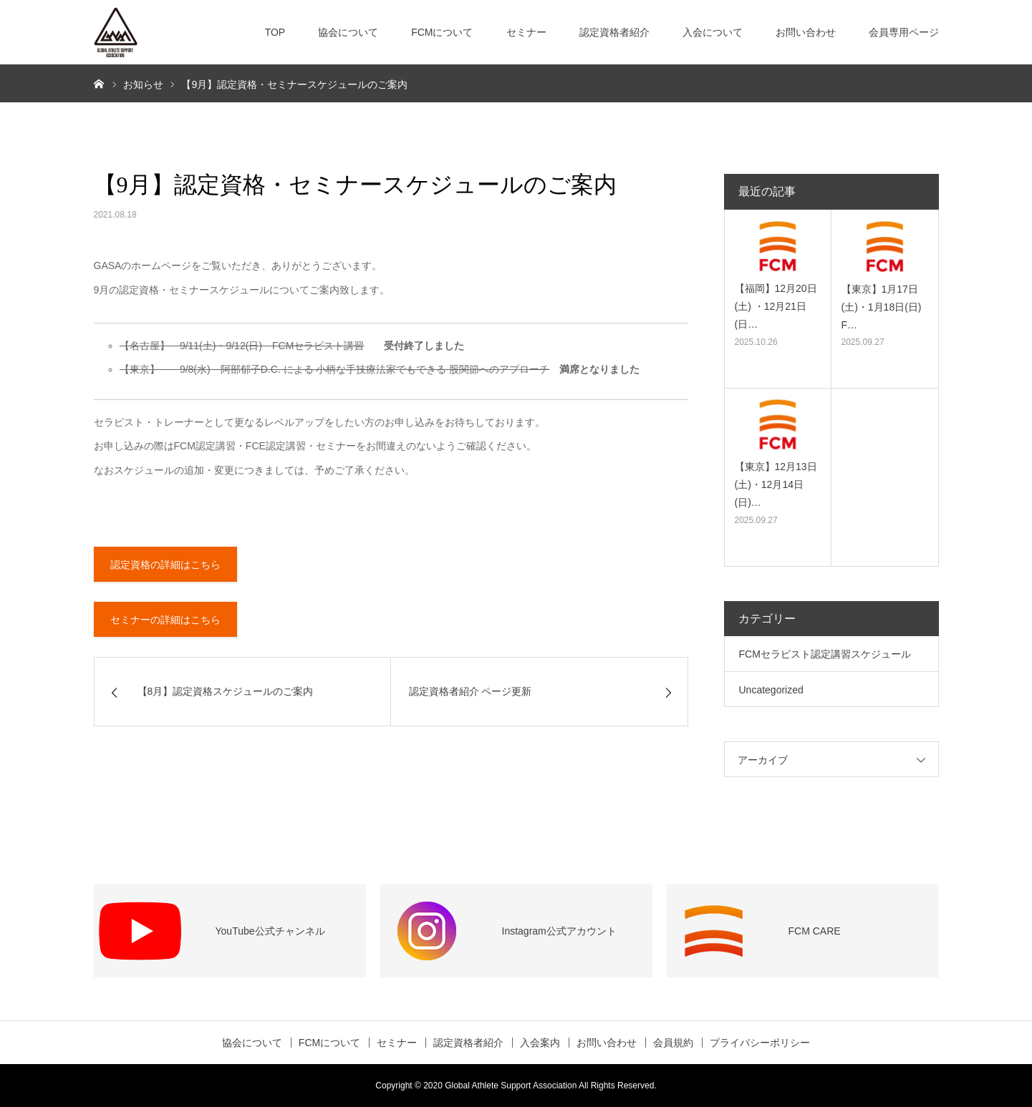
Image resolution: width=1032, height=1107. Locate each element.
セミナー (526, 32)
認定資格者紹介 (614, 32)
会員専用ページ (904, 32)
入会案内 (540, 1043)
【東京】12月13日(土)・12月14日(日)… (776, 484)
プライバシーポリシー (760, 1043)
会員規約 (673, 1043)
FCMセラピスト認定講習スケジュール (825, 654)
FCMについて (442, 32)
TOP (275, 32)
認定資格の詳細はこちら (165, 564)
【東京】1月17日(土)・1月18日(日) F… (881, 307)
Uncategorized (771, 690)
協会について (348, 32)
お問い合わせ (806, 32)
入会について (713, 32)
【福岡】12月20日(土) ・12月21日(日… (776, 306)
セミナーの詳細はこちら (165, 619)
